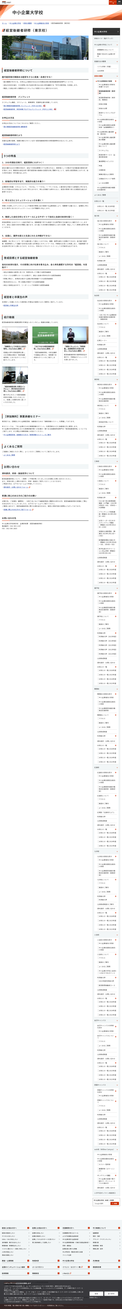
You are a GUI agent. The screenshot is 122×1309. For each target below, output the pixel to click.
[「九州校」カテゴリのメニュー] (117, 851)
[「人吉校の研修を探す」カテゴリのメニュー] (115, 940)
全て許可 (111, 1293)
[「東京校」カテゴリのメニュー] (117, 379)
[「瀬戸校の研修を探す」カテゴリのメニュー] (115, 593)
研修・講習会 (67, 1246)
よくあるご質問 (9, 455)
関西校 (96, 689)
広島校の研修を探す (104, 772)
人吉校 (96, 935)
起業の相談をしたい (38, 1236)
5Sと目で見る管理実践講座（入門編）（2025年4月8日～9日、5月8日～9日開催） (108, 504)
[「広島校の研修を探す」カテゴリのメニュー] (115, 772)
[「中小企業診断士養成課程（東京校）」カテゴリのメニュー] (115, 133)
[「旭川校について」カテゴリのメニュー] (115, 244)
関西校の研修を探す (104, 694)
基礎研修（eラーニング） (107, 1169)
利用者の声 (101, 260)
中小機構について (106, 1228)
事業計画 (96, 1242)
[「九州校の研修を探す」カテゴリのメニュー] (115, 856)
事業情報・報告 (98, 1246)
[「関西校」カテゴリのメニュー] (117, 689)
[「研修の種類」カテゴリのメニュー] (117, 76)
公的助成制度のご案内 (105, 904)
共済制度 (106, 1260)
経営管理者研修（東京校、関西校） (107, 98)
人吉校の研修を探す (104, 940)
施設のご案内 (104, 252)
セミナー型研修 (104, 1164)
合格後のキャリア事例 (107, 178)
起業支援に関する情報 (70, 1249)
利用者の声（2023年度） (108, 645)
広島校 (96, 767)
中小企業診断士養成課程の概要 (107, 138)
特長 (100, 165)
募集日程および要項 (106, 174)
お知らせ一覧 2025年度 (106, 210)
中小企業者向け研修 (41, 23)
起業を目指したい (38, 1233)
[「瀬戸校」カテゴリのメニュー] (117, 588)
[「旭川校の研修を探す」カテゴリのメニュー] (115, 221)
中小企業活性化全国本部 (70, 1239)
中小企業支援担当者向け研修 (105, 120)
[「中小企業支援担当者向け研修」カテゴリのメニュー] (115, 120)
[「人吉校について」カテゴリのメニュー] (115, 954)
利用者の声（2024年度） (108, 641)
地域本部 (45, 1260)
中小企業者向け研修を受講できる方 (107, 85)
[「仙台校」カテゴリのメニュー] (117, 295)
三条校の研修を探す (104, 466)
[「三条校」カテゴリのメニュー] (117, 461)
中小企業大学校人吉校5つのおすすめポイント (107, 972)
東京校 (96, 379)
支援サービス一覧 (112, 2)
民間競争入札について (105, 50)
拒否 (96, 1293)
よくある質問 (104, 183)
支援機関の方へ (76, 1228)
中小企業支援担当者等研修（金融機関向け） (107, 126)
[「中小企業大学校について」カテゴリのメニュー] (117, 44)
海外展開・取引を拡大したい (11, 1242)
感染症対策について (106, 422)
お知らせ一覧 (99, 201)
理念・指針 (96, 1236)
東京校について (103, 405)
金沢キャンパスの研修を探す (105, 1026)
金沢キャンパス (100, 1020)
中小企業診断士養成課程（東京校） (105, 133)
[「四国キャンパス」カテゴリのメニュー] (117, 1085)
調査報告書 (106, 1267)
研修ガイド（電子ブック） (104, 38)
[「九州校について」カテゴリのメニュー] (115, 879)
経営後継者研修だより (12, 144)
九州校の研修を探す (104, 856)
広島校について (103, 795)
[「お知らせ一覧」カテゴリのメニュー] (117, 201)
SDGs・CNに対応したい (10, 1239)
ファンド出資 (67, 1255)
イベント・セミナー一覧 (76, 1267)
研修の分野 (103, 108)
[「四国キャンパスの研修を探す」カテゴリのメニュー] (115, 1091)
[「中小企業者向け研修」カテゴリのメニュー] (115, 81)
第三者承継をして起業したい (41, 1242)
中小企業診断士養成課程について (107, 145)
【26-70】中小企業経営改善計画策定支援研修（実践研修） (107, 317)
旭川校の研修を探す (104, 221)
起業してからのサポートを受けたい (43, 1239)
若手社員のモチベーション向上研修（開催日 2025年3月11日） (107, 550)
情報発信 (45, 1273)
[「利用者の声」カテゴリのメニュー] (115, 497)
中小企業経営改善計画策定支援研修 (106, 188)
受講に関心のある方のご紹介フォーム (18, 509)
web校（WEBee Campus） (104, 1149)
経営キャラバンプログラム (107, 114)
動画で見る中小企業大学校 (106, 55)
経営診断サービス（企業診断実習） (107, 156)
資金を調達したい (7, 1255)
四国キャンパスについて (105, 1101)
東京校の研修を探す (104, 384)
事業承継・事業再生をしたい (11, 1246)
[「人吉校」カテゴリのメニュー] (117, 935)
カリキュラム (104, 150)
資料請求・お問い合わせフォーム (17, 487)
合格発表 (102, 170)
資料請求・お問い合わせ (106, 269)
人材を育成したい (7, 1252)
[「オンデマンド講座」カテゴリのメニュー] (115, 1175)
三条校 (96, 461)
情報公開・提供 (98, 1249)
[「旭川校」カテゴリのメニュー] (117, 216)
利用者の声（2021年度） (108, 654)
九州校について (103, 879)
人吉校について (103, 954)
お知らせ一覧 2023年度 (107, 290)
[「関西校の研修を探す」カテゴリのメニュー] (115, 694)
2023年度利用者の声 (106, 981)
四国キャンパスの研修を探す (105, 1091)
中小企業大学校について (103, 44)
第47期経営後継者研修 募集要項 (15, 126)
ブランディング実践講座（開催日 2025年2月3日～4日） (107, 514)
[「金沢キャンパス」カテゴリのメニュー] (117, 1020)
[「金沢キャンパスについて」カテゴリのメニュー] (115, 1037)
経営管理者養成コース (107, 985)
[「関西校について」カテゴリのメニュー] (115, 715)
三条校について (103, 481)
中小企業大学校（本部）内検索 (104, 1200)
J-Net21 (76, 1273)
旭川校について (103, 244)
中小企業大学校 (15, 23)
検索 (114, 1203)
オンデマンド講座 (103, 1175)
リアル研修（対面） (104, 66)
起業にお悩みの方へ (45, 1228)
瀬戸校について (103, 616)
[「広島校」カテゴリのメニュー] (117, 767)
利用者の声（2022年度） (108, 649)
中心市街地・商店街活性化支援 (73, 1252)
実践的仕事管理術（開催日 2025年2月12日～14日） (107, 533)
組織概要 (96, 1233)
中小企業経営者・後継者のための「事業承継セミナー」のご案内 (27, 434)
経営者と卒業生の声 (11, 305)
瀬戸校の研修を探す (104, 593)
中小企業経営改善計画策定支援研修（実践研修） (107, 237)
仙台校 (96, 295)
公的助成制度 (102, 265)
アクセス (102, 247)
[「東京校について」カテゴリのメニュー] (115, 405)
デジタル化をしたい (8, 1236)
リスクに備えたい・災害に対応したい (14, 1249)
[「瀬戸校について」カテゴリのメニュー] (115, 616)
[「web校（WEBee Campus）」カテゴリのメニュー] (117, 1149)
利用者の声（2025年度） (108, 636)
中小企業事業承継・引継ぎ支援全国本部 (76, 1242)
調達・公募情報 (15, 1260)
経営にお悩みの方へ (15, 1228)
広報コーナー (102, 340)
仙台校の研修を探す (104, 300)
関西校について (103, 715)
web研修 (100, 71)
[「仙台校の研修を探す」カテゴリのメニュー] (115, 300)
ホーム (4, 23)
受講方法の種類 (100, 61)
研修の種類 (27, 23)
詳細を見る (94, 1297)
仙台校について (103, 324)
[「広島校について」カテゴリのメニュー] (115, 795)
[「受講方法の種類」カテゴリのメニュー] (117, 61)
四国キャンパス (100, 1085)
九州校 (96, 851)
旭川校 (96, 216)
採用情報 (15, 1273)
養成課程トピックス (106, 161)
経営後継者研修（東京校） (107, 92)
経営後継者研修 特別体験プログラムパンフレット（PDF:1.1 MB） (30, 109)
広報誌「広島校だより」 (106, 812)
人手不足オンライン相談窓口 (105, 1193)
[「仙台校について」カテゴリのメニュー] (115, 324)
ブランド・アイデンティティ (102, 1239)
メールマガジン (45, 1267)
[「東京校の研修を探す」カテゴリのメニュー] (115, 384)
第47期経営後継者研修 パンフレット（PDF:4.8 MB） (24, 106)
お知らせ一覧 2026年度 (106, 206)
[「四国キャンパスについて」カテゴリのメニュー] (115, 1101)
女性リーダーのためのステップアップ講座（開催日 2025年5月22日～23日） (107, 523)
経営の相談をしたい (8, 1233)
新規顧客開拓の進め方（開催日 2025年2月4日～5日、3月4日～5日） (107, 542)
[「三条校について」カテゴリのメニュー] (115, 481)
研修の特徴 (103, 104)
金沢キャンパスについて (105, 1036)
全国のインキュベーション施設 (15, 1267)
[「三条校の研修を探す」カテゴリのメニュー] (115, 466)
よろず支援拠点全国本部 (70, 1236)
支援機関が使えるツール (70, 1233)
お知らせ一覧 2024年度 (107, 285)
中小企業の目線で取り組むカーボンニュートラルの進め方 (107, 1181)
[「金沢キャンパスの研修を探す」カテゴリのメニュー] (115, 1026)
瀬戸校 (96, 588)
